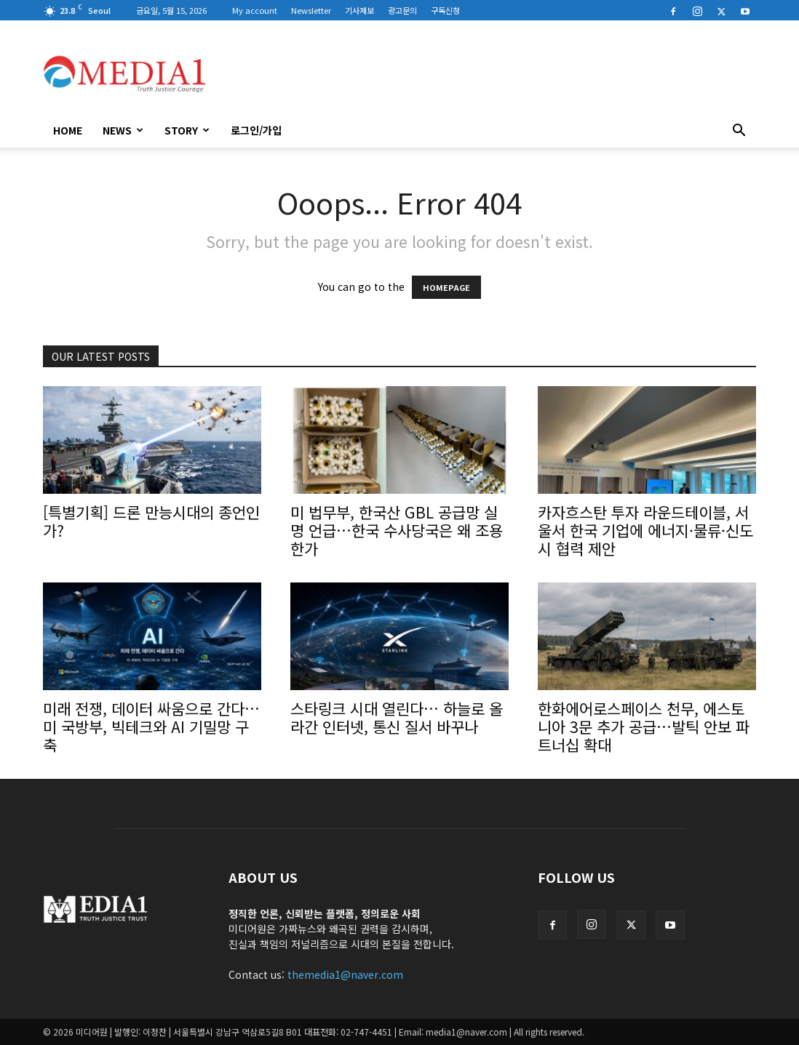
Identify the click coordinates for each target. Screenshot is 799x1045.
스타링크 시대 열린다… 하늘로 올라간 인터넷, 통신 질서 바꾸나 (396, 717)
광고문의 (402, 10)
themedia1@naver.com (345, 974)
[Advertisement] (491, 73)
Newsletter (311, 10)
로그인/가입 (256, 130)
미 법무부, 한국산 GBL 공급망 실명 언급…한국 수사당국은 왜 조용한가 (396, 530)
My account (254, 10)
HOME (67, 130)
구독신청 (445, 10)
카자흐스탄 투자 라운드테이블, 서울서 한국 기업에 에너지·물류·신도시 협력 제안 (645, 530)
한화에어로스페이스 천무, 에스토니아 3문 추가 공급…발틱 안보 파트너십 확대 (644, 726)
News (123, 130)
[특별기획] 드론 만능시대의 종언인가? (151, 521)
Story (187, 130)
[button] (738, 131)
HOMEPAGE (446, 287)
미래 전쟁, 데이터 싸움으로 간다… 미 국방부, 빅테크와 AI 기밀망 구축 (151, 726)
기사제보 (359, 10)
